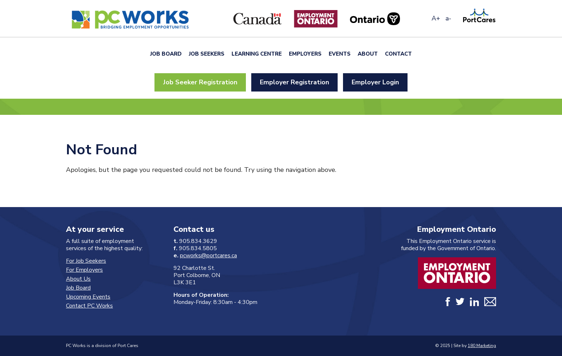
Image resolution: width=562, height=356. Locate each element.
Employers (305, 53)
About (368, 53)
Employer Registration (294, 82)
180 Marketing (482, 345)
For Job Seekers (86, 261)
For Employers (84, 270)
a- (448, 18)
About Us (78, 279)
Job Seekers (206, 53)
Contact (398, 53)
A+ (436, 18)
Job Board (166, 53)
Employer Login (375, 82)
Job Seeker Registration (200, 82)
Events (340, 53)
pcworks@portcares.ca (208, 255)
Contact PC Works (89, 306)
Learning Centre (257, 53)
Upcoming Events (88, 297)
